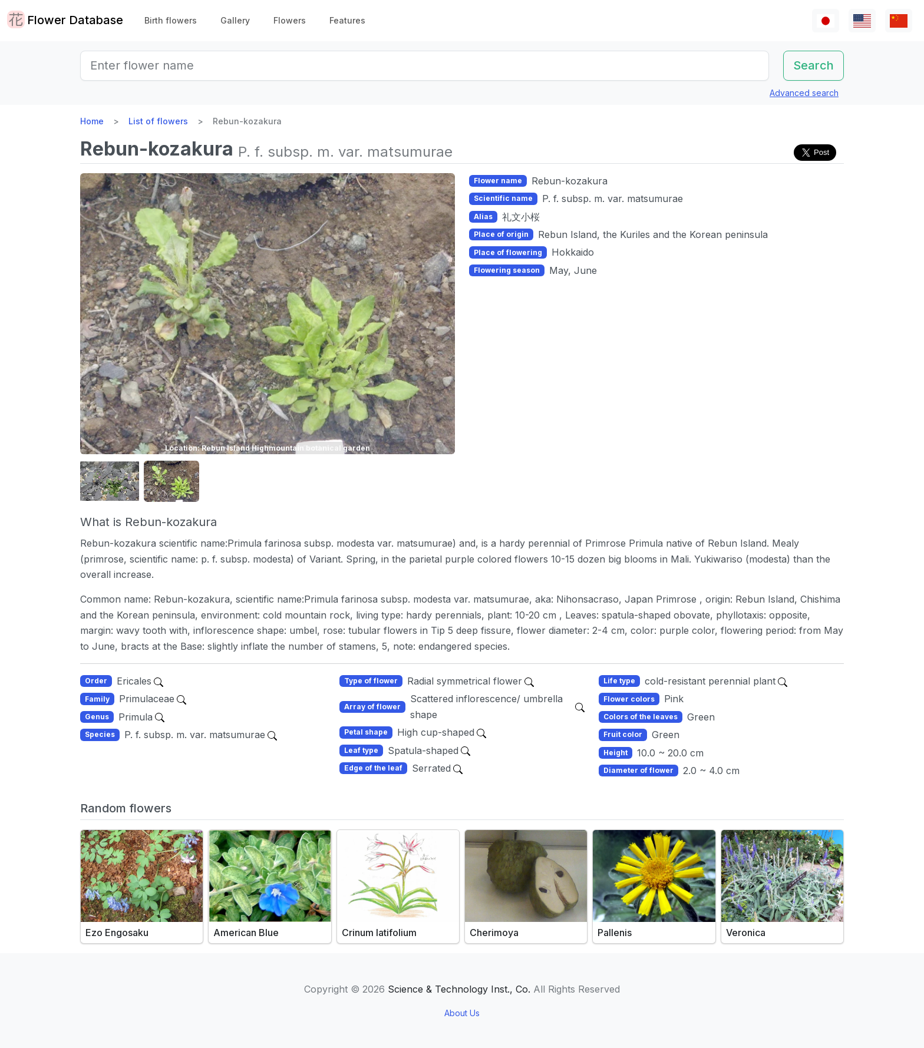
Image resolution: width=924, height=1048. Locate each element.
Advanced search (804, 93)
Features (347, 20)
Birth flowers (170, 20)
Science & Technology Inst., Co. (459, 989)
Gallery (235, 20)
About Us (462, 1013)
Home (92, 121)
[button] (109, 481)
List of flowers (158, 121)
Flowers (289, 20)
